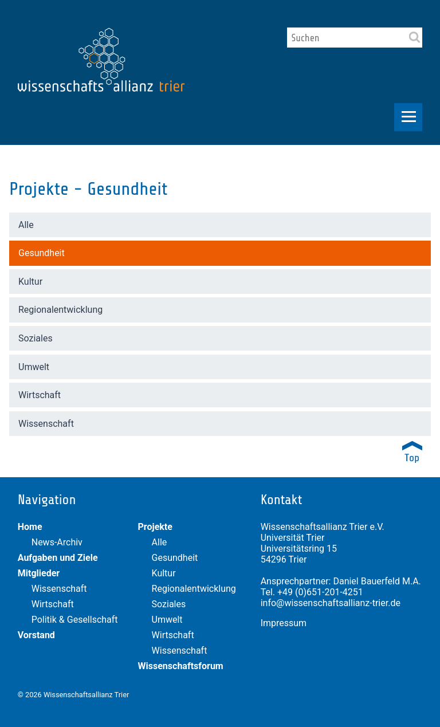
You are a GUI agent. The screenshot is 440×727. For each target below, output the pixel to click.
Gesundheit (41, 252)
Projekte (155, 526)
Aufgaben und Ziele (58, 557)
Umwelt (33, 366)
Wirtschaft (39, 395)
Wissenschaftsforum (180, 666)
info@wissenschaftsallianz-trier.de (330, 603)
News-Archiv (57, 542)
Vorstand (36, 635)
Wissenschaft (46, 423)
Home (30, 526)
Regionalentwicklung (60, 309)
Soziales (35, 338)
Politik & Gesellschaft (75, 619)
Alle (26, 224)
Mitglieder (39, 573)
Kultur (30, 281)
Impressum (284, 623)
